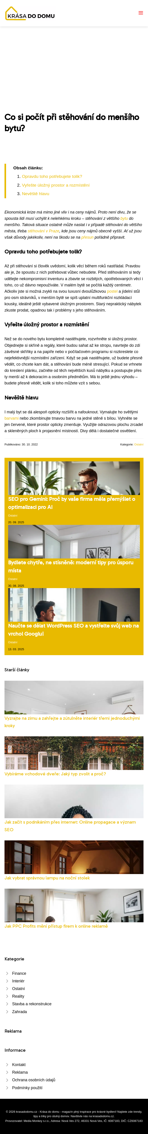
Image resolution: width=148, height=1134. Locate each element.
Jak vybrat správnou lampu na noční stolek (47, 878)
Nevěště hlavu (35, 193)
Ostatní (139, 444)
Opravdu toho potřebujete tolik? (52, 176)
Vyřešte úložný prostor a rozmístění (56, 185)
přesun (87, 237)
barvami (11, 418)
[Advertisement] (74, 60)
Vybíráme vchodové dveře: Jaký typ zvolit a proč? (55, 773)
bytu (124, 218)
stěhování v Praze (43, 231)
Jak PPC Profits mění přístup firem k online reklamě (56, 926)
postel (112, 291)
